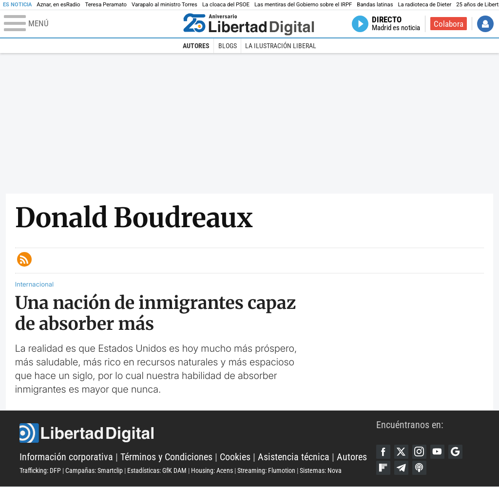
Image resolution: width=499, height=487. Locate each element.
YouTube (438, 452)
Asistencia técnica (293, 457)
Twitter (402, 452)
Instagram (420, 452)
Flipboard (383, 468)
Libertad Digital (197, 433)
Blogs (227, 46)
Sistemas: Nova (321, 471)
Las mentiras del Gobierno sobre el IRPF (303, 4)
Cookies (235, 457)
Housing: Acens (212, 471)
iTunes (420, 468)
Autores (196, 46)
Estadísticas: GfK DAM (157, 471)
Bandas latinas (375, 4)
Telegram (402, 468)
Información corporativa (66, 457)
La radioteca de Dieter (424, 4)
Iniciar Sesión (485, 24)
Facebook (383, 452)
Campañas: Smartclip (94, 471)
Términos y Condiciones (166, 457)
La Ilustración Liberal (280, 46)
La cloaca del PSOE (226, 4)
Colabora (448, 24)
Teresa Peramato (106, 4)
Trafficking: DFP (40, 471)
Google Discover (457, 452)
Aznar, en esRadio (58, 4)
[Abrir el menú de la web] (91, 24)
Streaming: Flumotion (266, 471)
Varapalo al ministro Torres (164, 4)
